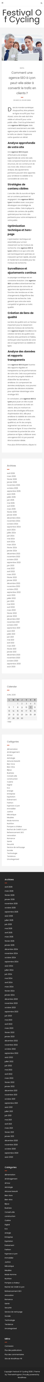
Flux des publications (13, 1350)
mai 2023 (11, 568)
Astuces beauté (13, 761)
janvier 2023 (12, 580)
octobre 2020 (12, 661)
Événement (12, 800)
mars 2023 (11, 574)
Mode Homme (13, 820)
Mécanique (11, 814)
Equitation (11, 797)
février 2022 (12, 613)
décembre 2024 (13, 518)
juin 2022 (10, 601)
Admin (29, 100)
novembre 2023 (13, 556)
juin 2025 (10, 500)
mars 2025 (11, 509)
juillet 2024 (11, 533)
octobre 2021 (12, 625)
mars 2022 (11, 610)
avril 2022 (11, 607)
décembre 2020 (13, 655)
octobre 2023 (12, 559)
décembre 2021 (13, 619)
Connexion (9, 1346)
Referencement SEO (15, 832)
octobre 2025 (12, 488)
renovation (11, 835)
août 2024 (11, 530)
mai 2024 (11, 539)
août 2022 (11, 595)
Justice (10, 811)
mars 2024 (11, 544)
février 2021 (11, 649)
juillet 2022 (11, 598)
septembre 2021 (13, 628)
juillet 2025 (11, 497)
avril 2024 (11, 541)
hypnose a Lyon (13, 806)
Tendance (11, 856)
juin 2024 (10, 536)
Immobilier (11, 808)
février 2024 (12, 547)
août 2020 (11, 666)
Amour (10, 755)
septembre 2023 (14, 562)
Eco (8, 788)
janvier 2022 (12, 616)
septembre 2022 (14, 592)
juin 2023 (10, 565)
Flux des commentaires (14, 1354)
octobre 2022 (12, 589)
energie (10, 791)
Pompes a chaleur (14, 826)
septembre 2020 (14, 664)
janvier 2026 (12, 482)
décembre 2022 (13, 583)
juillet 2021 (11, 634)
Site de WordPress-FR (13, 1358)
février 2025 (12, 512)
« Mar (9, 722)
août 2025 (11, 494)
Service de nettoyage (16, 847)
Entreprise (11, 794)
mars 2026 (11, 476)
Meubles (10, 817)
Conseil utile (12, 776)
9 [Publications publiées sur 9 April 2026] (22, 707)
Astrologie (11, 758)
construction (12, 779)
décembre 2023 (13, 553)
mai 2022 (11, 604)
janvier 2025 (12, 515)
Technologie (12, 853)
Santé (9, 841)
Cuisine (10, 782)
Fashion (10, 803)
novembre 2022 (13, 586)
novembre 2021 (13, 622)
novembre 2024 (13, 521)
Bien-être (11, 767)
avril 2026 (11, 473)
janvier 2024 (12, 550)
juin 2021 (10, 637)
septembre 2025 (14, 491)
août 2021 (11, 631)
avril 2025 (11, 506)
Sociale (10, 850)
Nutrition (10, 823)
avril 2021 (10, 643)
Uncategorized (13, 859)
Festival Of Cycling (22, 16)
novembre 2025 (13, 485)
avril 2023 (11, 571)
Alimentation (12, 749)
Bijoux (9, 770)
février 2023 (12, 577)
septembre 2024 (14, 527)
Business (10, 773)
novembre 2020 (13, 658)
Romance (11, 838)
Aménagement (13, 752)
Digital (22, 68)
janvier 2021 (11, 652)
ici (35, 444)
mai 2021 (10, 640)
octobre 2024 (12, 524)
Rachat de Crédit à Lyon (17, 829)
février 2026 (12, 479)
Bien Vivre (11, 764)
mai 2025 (11, 503)
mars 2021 (11, 646)
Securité (10, 844)
